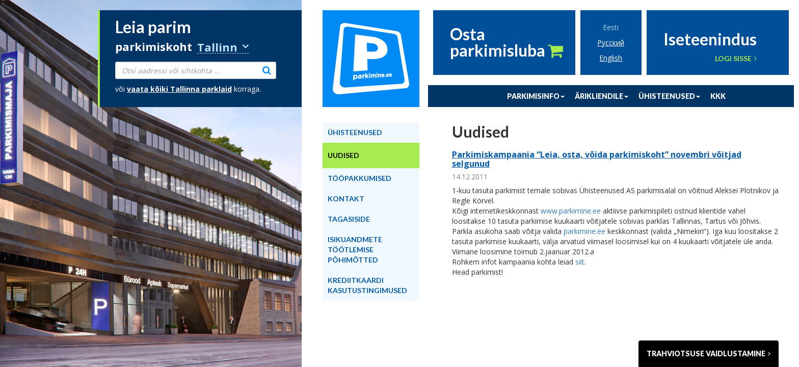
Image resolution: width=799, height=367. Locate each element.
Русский (610, 42)
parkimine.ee (584, 231)
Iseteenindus (710, 38)
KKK (718, 96)
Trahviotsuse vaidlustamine (708, 353)
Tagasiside (349, 219)
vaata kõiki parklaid (179, 89)
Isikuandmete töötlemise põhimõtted (355, 249)
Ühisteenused (669, 96)
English (610, 58)
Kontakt (346, 198)
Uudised (343, 155)
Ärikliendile (601, 96)
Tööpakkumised (359, 178)
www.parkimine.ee (571, 211)
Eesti (611, 27)
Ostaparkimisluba (506, 42)
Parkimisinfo (536, 96)
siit (579, 262)
